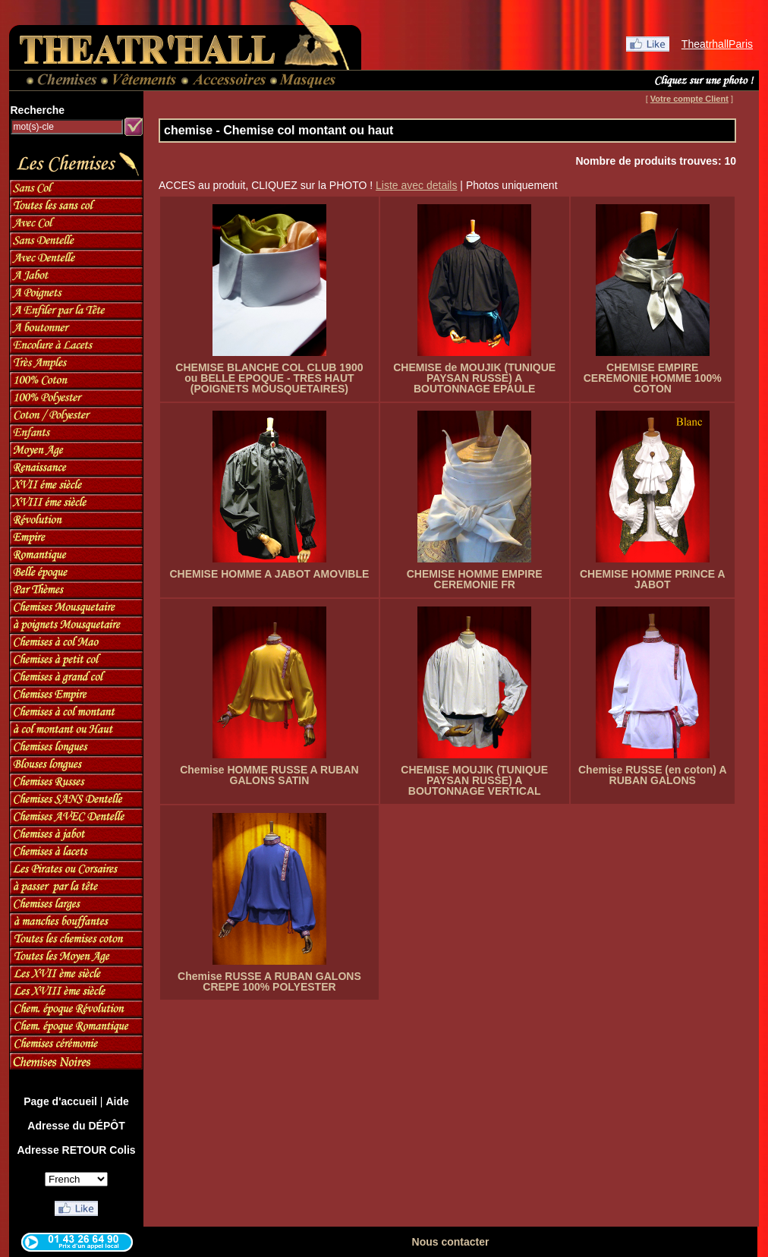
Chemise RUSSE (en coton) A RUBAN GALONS (652, 775)
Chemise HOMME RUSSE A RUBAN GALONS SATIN (269, 775)
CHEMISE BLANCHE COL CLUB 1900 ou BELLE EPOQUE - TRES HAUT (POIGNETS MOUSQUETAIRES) (269, 378)
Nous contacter (450, 1242)
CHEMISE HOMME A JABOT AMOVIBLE (269, 574)
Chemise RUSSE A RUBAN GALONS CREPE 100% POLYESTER (269, 981)
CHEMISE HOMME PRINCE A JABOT (653, 579)
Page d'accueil (60, 1101)
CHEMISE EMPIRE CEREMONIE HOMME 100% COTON (653, 378)
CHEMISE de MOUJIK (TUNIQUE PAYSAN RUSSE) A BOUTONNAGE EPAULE (474, 378)
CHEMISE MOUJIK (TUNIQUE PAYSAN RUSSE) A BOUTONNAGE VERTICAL (474, 780)
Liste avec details (416, 185)
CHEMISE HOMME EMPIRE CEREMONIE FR (475, 579)
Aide (116, 1101)
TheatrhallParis (717, 44)
